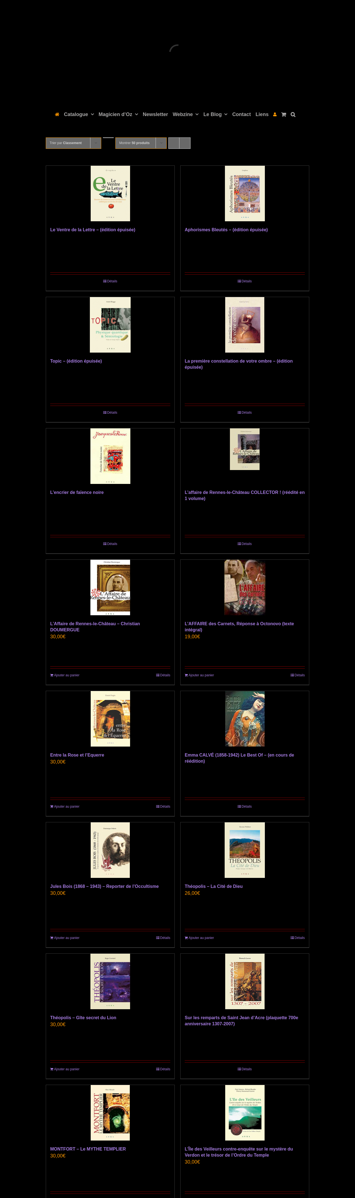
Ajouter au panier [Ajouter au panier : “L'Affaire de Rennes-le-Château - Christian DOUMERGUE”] (66, 675)
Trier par (66, 143)
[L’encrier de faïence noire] (110, 456)
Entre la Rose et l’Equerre (77, 755)
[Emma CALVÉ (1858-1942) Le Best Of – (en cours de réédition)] (245, 719)
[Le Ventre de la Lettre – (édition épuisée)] (110, 193)
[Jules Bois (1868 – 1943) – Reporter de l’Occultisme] (110, 850)
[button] (293, 114)
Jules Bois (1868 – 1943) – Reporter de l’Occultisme (104, 886)
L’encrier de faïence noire (77, 492)
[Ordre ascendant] (108, 137)
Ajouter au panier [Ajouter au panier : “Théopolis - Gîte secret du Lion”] (66, 1069)
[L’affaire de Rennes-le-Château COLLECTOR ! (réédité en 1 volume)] (245, 456)
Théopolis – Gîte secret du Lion (83, 1017)
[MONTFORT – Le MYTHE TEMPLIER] (110, 1113)
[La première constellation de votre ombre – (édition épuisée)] (245, 325)
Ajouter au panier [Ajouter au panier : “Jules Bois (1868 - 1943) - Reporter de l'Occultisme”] (66, 938)
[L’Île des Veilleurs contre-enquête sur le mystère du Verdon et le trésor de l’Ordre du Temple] (245, 1113)
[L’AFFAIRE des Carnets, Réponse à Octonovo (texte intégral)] (245, 587)
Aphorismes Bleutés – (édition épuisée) (226, 229)
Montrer (134, 143)
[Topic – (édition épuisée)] (110, 325)
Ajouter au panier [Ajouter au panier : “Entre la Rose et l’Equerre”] (66, 806)
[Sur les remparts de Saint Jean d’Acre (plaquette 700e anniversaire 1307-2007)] (245, 981)
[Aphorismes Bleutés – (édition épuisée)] (245, 193)
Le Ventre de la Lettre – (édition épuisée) (92, 229)
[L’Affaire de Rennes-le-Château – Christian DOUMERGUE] (110, 587)
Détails (112, 281)
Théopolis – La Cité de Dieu (214, 886)
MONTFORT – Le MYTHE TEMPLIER (88, 1149)
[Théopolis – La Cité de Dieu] (245, 850)
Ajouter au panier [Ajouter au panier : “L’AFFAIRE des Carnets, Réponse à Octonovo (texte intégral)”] (201, 675)
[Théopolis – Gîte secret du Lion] (110, 981)
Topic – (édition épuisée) (76, 361)
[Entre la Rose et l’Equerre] (110, 719)
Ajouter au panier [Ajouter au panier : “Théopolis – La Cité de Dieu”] (201, 938)
